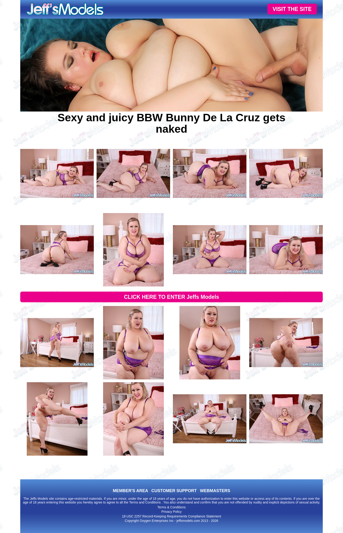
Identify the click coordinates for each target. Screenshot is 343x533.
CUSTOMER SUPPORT (174, 491)
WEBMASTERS (215, 491)
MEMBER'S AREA (130, 491)
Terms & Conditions (171, 507)
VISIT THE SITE (292, 9)
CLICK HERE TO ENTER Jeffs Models (171, 297)
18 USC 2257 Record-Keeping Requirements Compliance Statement (171, 516)
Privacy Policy (171, 511)
